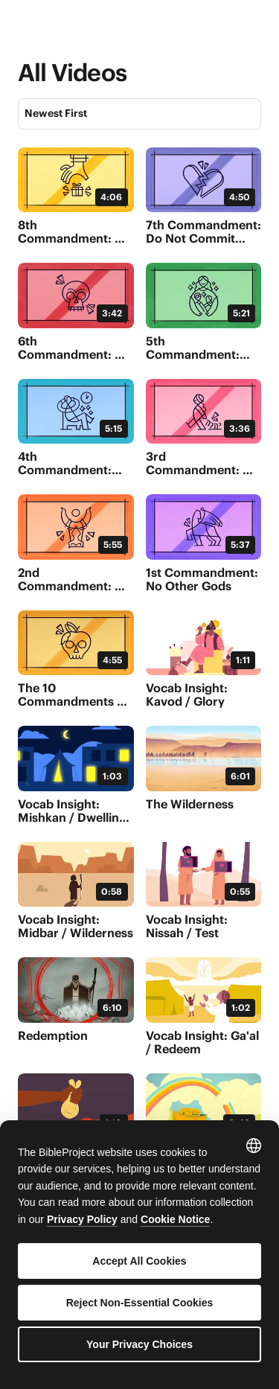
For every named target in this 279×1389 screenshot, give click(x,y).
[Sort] (139, 114)
